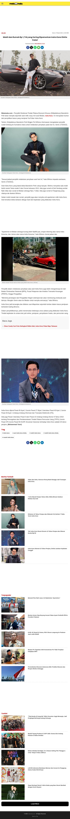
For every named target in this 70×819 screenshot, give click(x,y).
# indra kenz (6, 433)
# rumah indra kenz (8, 437)
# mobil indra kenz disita (51, 433)
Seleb (3, 33)
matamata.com (31, 813)
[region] (35, 18)
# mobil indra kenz (35, 433)
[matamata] (16, 4)
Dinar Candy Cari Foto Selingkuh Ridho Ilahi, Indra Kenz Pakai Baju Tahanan (30, 326)
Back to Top (35, 816)
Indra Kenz (49, 116)
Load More (35, 804)
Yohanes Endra (29, 43)
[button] (2, 3)
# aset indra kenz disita (19, 433)
